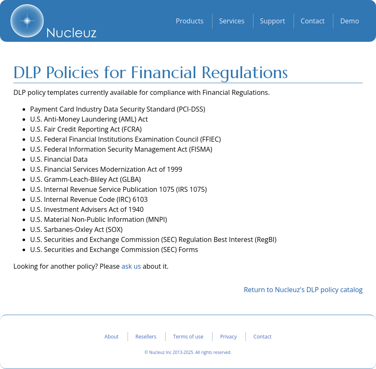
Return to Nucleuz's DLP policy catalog (303, 289)
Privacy (228, 336)
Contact (313, 21)
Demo (349, 21)
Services (232, 21)
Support (272, 21)
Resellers (146, 336)
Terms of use (188, 336)
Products (189, 21)
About (112, 336)
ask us (131, 266)
